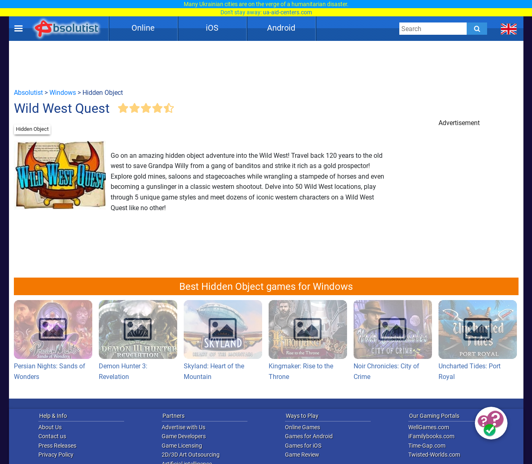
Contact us (52, 436)
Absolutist (28, 92)
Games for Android (309, 436)
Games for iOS (303, 445)
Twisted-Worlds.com (434, 454)
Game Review (302, 454)
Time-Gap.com (426, 445)
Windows (62, 92)
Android (281, 28)
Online (143, 28)
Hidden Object (32, 129)
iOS (212, 28)
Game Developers (184, 436)
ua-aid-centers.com (287, 12)
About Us (50, 427)
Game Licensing (182, 445)
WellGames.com (428, 427)
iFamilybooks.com (431, 436)
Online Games (302, 427)
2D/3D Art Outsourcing (191, 454)
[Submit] (477, 28)
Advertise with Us (183, 427)
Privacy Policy (55, 454)
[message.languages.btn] (508, 28)
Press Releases (57, 445)
